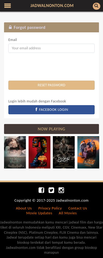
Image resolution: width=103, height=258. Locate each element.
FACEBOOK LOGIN (51, 109)
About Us (24, 208)
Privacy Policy (50, 208)
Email (12, 39)
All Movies (68, 213)
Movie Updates (39, 213)
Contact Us (77, 208)
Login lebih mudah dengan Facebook (37, 101)
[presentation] (49, 67)
